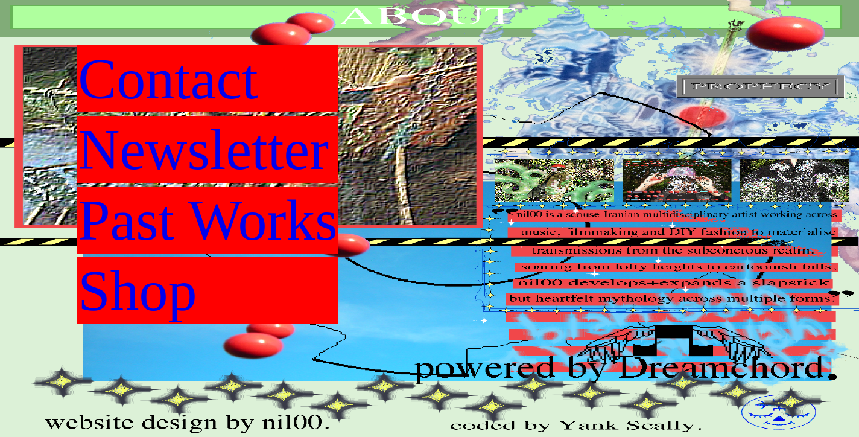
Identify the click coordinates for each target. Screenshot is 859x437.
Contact (168, 78)
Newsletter (203, 149)
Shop (137, 290)
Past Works (208, 220)
